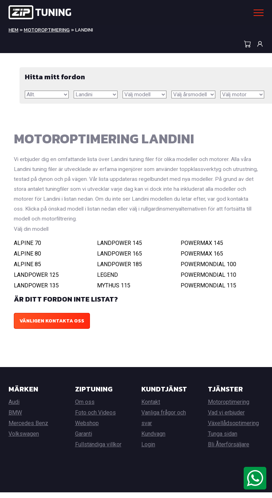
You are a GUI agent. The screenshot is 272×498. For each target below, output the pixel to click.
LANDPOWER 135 (36, 291)
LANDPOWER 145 (119, 248)
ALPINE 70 (27, 248)
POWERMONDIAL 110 (208, 280)
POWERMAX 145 (202, 248)
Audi (13, 407)
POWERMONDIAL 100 (208, 270)
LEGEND (107, 280)
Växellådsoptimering (233, 428)
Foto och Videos (95, 418)
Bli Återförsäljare (228, 450)
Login (148, 450)
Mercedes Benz (28, 428)
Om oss (85, 407)
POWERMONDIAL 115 (208, 291)
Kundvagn (153, 439)
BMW (15, 418)
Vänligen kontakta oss (51, 326)
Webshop (87, 428)
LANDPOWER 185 (119, 270)
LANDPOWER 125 (36, 280)
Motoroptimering (47, 30)
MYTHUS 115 (113, 291)
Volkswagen (23, 439)
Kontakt (150, 407)
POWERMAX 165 (202, 259)
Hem (13, 30)
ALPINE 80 (27, 259)
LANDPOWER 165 (119, 259)
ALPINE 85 (27, 270)
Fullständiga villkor (98, 450)
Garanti (83, 439)
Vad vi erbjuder (226, 418)
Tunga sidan (222, 439)
